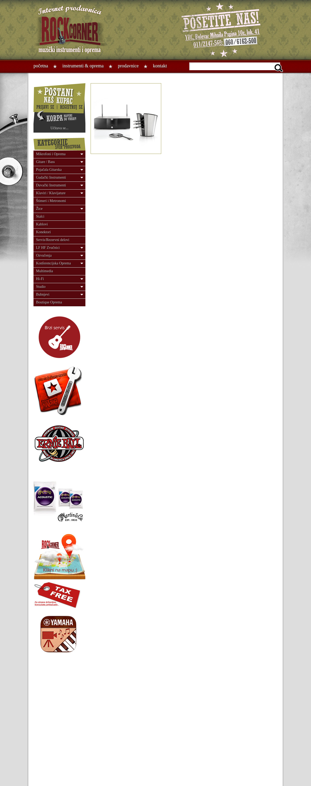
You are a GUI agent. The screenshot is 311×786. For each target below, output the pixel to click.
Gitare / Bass (45, 162)
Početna (40, 65)
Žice (39, 209)
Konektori (43, 232)
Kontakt (160, 65)
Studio (41, 287)
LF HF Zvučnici (48, 248)
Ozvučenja (44, 255)
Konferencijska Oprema (53, 263)
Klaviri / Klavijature (51, 193)
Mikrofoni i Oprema (51, 154)
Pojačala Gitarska (49, 170)
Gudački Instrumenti (51, 177)
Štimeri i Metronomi (51, 201)
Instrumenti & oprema (83, 65)
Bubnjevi (42, 294)
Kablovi (42, 224)
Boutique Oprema (49, 302)
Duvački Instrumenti (51, 185)
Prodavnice (128, 65)
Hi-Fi (40, 279)
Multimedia (44, 271)
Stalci (40, 216)
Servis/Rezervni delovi (52, 240)
